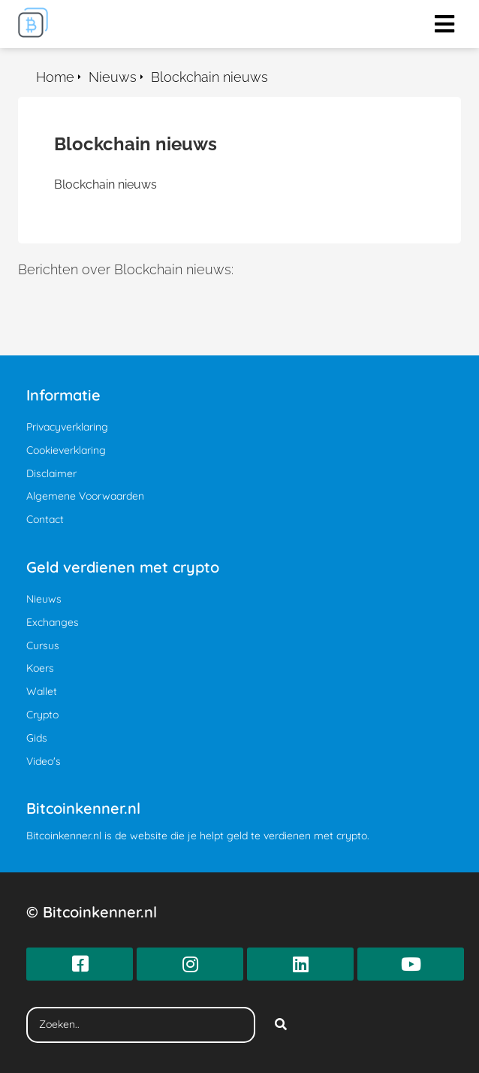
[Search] (280, 1025)
